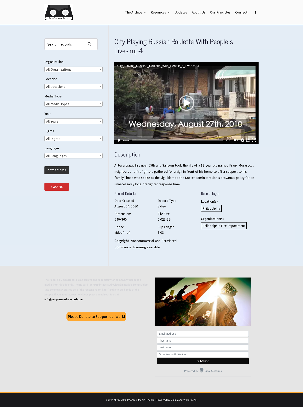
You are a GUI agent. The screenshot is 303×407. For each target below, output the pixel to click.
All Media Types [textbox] (57, 104)
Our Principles (220, 12)
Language (51, 148)
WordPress (190, 400)
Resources (160, 12)
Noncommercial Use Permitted (153, 241)
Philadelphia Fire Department (223, 225)
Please (96, 316)
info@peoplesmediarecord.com (63, 299)
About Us (198, 12)
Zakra (174, 400)
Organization (54, 61)
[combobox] (73, 69)
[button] (144, 12)
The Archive (135, 12)
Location (50, 79)
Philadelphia (211, 208)
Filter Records (57, 170)
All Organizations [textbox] (58, 69)
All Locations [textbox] (55, 86)
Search (91, 44)
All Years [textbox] (52, 121)
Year (47, 113)
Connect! (242, 12)
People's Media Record (141, 400)
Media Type (52, 96)
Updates (180, 12)
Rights (49, 131)
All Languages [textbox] (56, 156)
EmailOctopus (213, 370)
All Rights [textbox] (53, 138)
